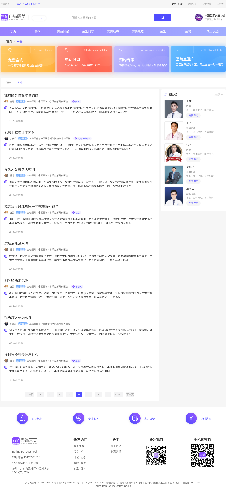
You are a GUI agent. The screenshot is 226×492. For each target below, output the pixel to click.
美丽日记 (63, 31)
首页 (13, 31)
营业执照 (110, 482)
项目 (76, 451)
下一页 (130, 394)
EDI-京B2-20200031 (94, 482)
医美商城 (79, 445)
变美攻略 (138, 31)
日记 (76, 457)
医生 (163, 31)
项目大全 (213, 31)
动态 (83, 457)
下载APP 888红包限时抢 (27, 3)
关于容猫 (206, 3)
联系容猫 (116, 451)
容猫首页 (5, 3)
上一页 (29, 394)
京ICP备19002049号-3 (70, 482)
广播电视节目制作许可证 (129, 482)
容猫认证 (192, 3)
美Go (37, 31)
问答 (83, 451)
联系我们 (221, 3)
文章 (76, 468)
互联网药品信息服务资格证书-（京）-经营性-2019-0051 (173, 482)
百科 (83, 468)
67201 (118, 394)
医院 (188, 31)
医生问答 (88, 31)
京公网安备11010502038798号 (40, 482)
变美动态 (113, 31)
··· (50, 394)
